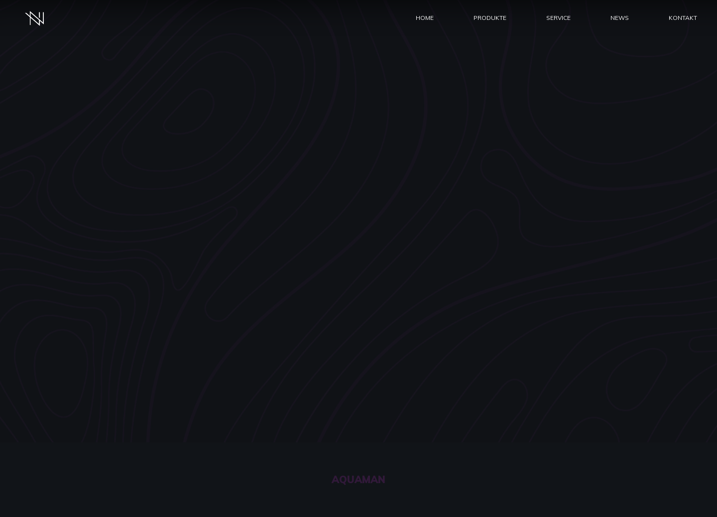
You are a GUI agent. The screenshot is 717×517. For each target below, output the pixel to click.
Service (558, 17)
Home (425, 17)
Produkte (490, 17)
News (619, 17)
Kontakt (683, 17)
